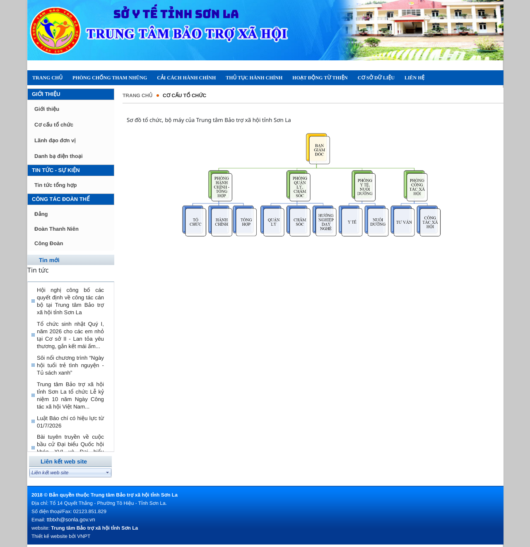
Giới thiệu (46, 94)
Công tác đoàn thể (60, 199)
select (107, 472)
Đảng (41, 214)
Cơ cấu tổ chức (53, 125)
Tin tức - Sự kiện (56, 170)
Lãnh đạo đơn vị (55, 140)
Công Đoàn (48, 243)
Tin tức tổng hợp (55, 185)
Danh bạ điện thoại (58, 156)
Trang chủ (137, 95)
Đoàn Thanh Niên (56, 229)
